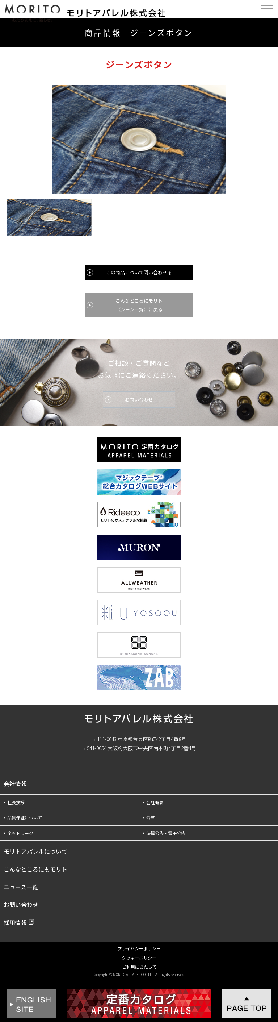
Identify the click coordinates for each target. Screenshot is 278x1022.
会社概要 (153, 802)
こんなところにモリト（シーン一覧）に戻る (139, 304)
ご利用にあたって (139, 967)
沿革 (149, 817)
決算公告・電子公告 (164, 833)
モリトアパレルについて (35, 851)
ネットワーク (18, 833)
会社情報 (15, 783)
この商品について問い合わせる (139, 272)
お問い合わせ (139, 399)
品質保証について (23, 817)
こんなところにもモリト (35, 869)
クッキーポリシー (139, 958)
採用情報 (15, 922)
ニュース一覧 (21, 886)
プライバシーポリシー (139, 948)
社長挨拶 (14, 802)
